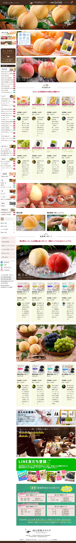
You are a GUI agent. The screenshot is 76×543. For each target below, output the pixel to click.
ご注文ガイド (5, 238)
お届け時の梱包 (5, 241)
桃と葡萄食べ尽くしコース (7, 155)
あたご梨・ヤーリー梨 (6, 187)
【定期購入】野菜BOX (6, 214)
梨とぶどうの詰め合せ (6, 165)
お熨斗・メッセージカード (8, 245)
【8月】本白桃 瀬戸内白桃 (7, 80)
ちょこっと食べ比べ (5, 149)
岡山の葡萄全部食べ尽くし (7, 153)
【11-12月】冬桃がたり (6, 92)
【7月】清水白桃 (5, 75)
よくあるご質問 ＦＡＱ (7, 249)
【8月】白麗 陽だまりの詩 (7, 82)
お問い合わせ (5, 257)
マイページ (66, 2)
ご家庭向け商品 (4, 176)
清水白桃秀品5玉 (51, 106)
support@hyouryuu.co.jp (42, 536)
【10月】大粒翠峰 (5, 128)
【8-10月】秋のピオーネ (6, 113)
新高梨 (2, 185)
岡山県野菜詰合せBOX (6, 212)
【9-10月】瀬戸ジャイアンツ (7, 125)
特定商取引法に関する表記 (31, 539)
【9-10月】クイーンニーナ (7, 119)
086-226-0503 (56, 2)
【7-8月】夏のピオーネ (6, 98)
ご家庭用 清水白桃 (67, 106)
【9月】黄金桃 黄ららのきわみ (8, 88)
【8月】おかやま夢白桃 (6, 77)
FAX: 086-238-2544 (6, 279)
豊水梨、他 (3, 183)
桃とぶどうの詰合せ (5, 161)
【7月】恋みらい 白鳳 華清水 (7, 73)
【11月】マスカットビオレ (7, 138)
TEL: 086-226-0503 (6, 277)
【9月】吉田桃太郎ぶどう (7, 130)
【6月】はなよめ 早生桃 (6, 71)
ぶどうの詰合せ (4, 163)
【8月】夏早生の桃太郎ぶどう (8, 109)
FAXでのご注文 (5, 253)
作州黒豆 (3, 206)
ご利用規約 (21, 539)
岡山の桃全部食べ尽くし (6, 151)
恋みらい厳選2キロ (22, 106)
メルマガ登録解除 (53, 539)
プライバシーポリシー (43, 539)
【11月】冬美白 (4, 90)
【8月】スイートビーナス (7, 84)
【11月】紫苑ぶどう (5, 136)
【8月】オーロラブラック (7, 111)
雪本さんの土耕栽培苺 (6, 199)
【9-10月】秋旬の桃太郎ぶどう (8, 121)
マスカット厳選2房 (22, 149)
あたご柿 (3, 193)
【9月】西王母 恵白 (5, 86)
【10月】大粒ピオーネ (6, 123)
